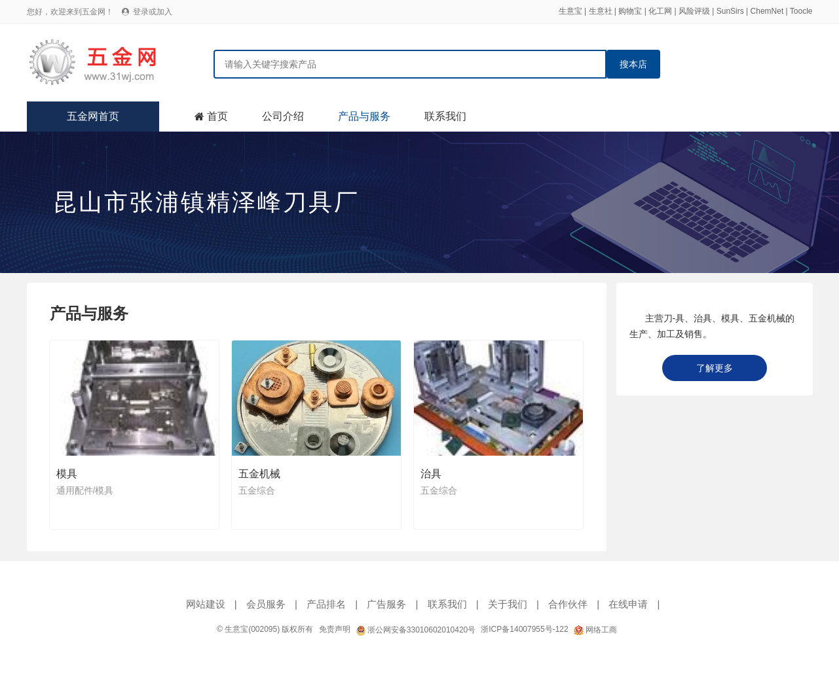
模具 (66, 473)
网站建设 (205, 604)
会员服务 (266, 604)
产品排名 (326, 604)
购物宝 (630, 11)
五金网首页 (93, 116)
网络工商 (595, 629)
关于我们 (507, 604)
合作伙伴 (567, 604)
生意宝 (570, 11)
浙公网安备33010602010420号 (416, 629)
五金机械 (259, 473)
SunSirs (730, 11)
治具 (430, 473)
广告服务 (386, 604)
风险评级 (694, 11)
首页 (217, 116)
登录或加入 (152, 11)
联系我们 (445, 116)
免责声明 (334, 629)
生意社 (600, 11)
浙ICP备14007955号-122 (524, 629)
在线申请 (628, 604)
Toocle (801, 11)
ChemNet (767, 11)
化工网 (660, 11)
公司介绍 (283, 116)
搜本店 (633, 64)
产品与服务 (364, 116)
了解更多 (714, 368)
